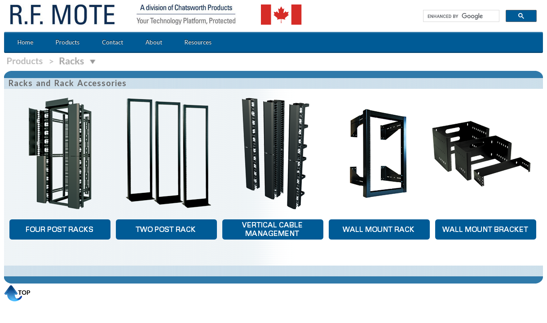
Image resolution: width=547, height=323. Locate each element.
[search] (460, 16)
